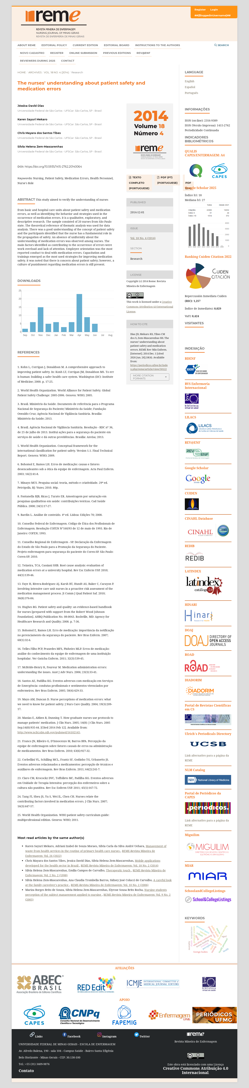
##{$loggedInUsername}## (213, 15)
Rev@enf (143, 52)
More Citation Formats (143, 377)
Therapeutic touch (118, 870)
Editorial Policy (54, 45)
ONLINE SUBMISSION (83, 52)
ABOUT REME (27, 45)
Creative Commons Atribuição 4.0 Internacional (195, 1070)
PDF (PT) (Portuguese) (167, 180)
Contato (26, 1070)
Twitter (142, 1036)
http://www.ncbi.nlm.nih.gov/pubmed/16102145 (49, 732)
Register (56, 52)
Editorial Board (116, 45)
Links (36, 1036)
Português (191, 93)
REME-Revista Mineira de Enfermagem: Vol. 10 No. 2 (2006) (109, 885)
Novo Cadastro (32, 52)
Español (190, 87)
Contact (67, 60)
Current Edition (85, 45)
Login (214, 9)
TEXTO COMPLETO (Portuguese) (139, 183)
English (189, 81)
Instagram (106, 1036)
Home (22, 72)
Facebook (71, 1036)
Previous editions (117, 52)
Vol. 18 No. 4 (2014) (56, 72)
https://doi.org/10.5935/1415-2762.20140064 (53, 166)
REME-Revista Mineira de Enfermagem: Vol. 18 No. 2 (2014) (119, 865)
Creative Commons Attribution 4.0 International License (149, 306)
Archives (35, 72)
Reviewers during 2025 (37, 60)
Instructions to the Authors (157, 45)
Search (221, 45)
